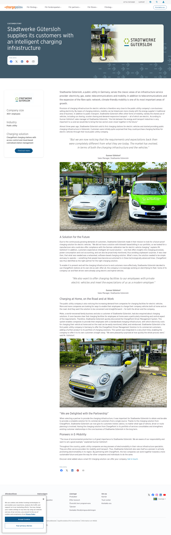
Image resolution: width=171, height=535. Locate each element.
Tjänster (72, 507)
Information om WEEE (89, 521)
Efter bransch (74, 500)
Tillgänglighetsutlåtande (47, 521)
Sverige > (162, 499)
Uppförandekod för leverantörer (69, 521)
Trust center (106, 500)
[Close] (43, 499)
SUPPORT (142, 2)
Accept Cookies (24, 519)
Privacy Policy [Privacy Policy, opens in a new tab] (30, 514)
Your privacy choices (24, 526)
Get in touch (132, 459)
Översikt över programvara (80, 503)
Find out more (24, 150)
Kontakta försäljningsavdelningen (82, 510)
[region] (24, 514)
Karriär (104, 497)
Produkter (73, 497)
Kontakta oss (160, 7)
